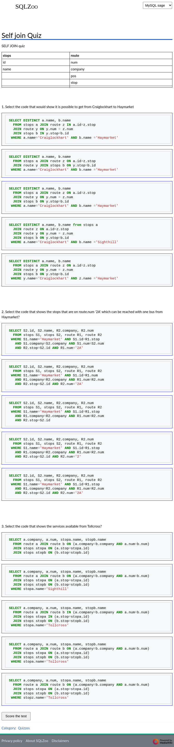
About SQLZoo (37, 741)
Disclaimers (60, 741)
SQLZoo (26, 6)
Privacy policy (12, 741)
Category (8, 728)
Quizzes (24, 728)
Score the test (16, 716)
